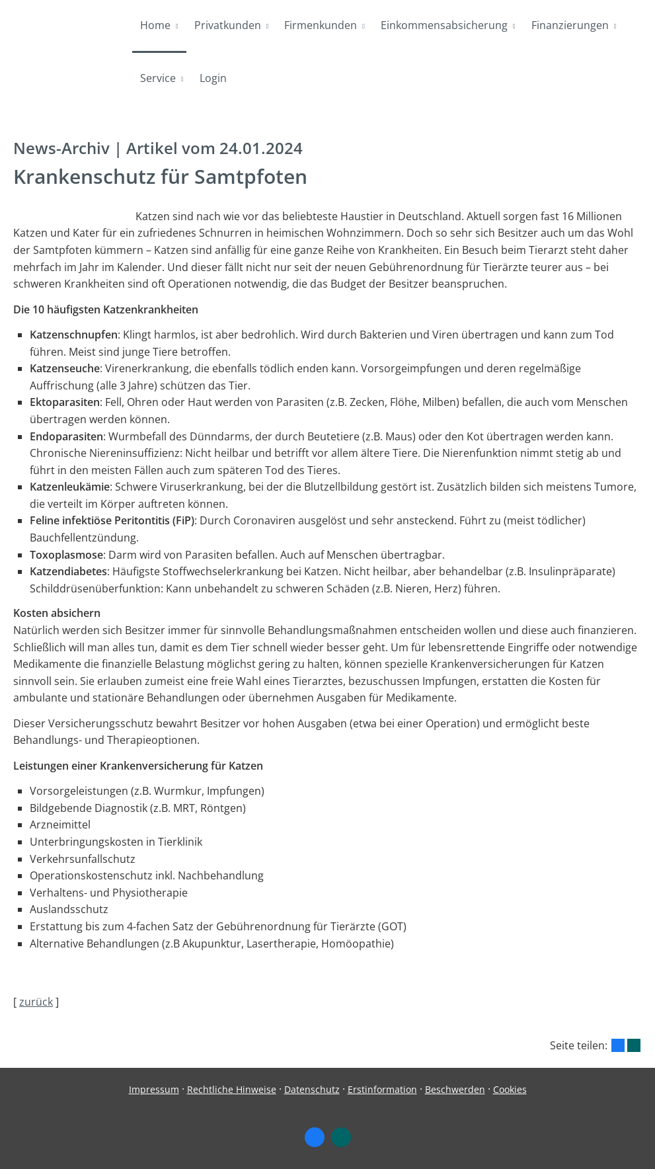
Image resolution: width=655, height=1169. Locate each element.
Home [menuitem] (155, 25)
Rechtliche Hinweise (231, 1089)
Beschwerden (455, 1089)
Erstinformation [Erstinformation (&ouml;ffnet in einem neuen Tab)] (382, 1089)
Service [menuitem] (158, 78)
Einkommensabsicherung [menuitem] (444, 25)
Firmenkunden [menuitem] (320, 25)
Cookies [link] (510, 1089)
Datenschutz (312, 1089)
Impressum (154, 1089)
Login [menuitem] (213, 78)
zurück (36, 1001)
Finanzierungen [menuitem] (570, 25)
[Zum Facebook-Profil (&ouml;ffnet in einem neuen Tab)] (315, 1137)
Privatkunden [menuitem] (227, 25)
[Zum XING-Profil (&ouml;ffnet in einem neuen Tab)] (341, 1137)
